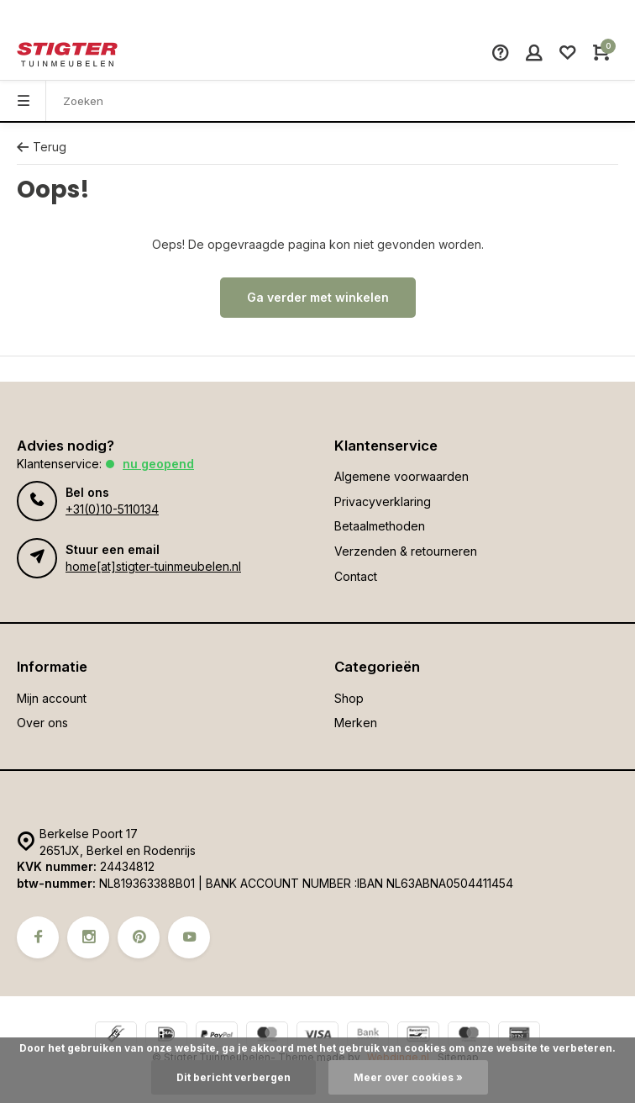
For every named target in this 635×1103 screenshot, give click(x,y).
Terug (41, 147)
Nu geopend (158, 464)
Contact (355, 576)
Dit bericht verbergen (233, 1077)
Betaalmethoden (379, 526)
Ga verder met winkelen (318, 297)
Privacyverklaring (382, 501)
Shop (349, 698)
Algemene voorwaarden (401, 476)
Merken (355, 722)
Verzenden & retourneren (405, 551)
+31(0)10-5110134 (112, 509)
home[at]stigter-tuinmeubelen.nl (153, 566)
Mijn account (52, 698)
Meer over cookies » (408, 1077)
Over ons (42, 722)
